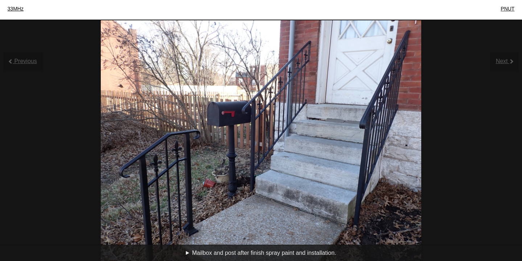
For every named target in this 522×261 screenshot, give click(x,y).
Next (504, 61)
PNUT (507, 9)
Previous (23, 61)
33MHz (16, 9)
